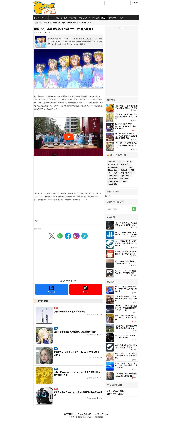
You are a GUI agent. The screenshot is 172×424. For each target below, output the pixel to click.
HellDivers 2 (113, 164)
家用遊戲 (95, 18)
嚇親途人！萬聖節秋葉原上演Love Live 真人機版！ (73, 23)
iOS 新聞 (44, 18)
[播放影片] (68, 136)
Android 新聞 (54, 18)
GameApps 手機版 (115, 391)
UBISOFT (125, 164)
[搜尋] (117, 3)
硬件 (56, 308)
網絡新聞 (104, 18)
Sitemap (105, 414)
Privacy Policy (83, 414)
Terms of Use (95, 414)
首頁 (36, 18)
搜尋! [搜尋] (135, 3)
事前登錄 (64, 18)
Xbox (129, 161)
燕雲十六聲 (112, 178)
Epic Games (126, 176)
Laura (124, 181)
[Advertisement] (68, 171)
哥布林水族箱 (113, 181)
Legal (74, 414)
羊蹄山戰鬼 (124, 178)
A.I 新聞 (120, 18)
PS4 (132, 170)
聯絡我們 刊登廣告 (115, 394)
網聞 (56, 328)
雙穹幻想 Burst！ (127, 173)
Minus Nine (113, 170)
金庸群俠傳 (112, 184)
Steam (121, 161)
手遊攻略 (72, 18)
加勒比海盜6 (113, 176)
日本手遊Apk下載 (84, 18)
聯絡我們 (67, 414)
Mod (124, 167)
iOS (130, 167)
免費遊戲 (111, 161)
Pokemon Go (113, 167)
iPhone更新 (113, 173)
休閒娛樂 (112, 18)
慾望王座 (124, 170)
